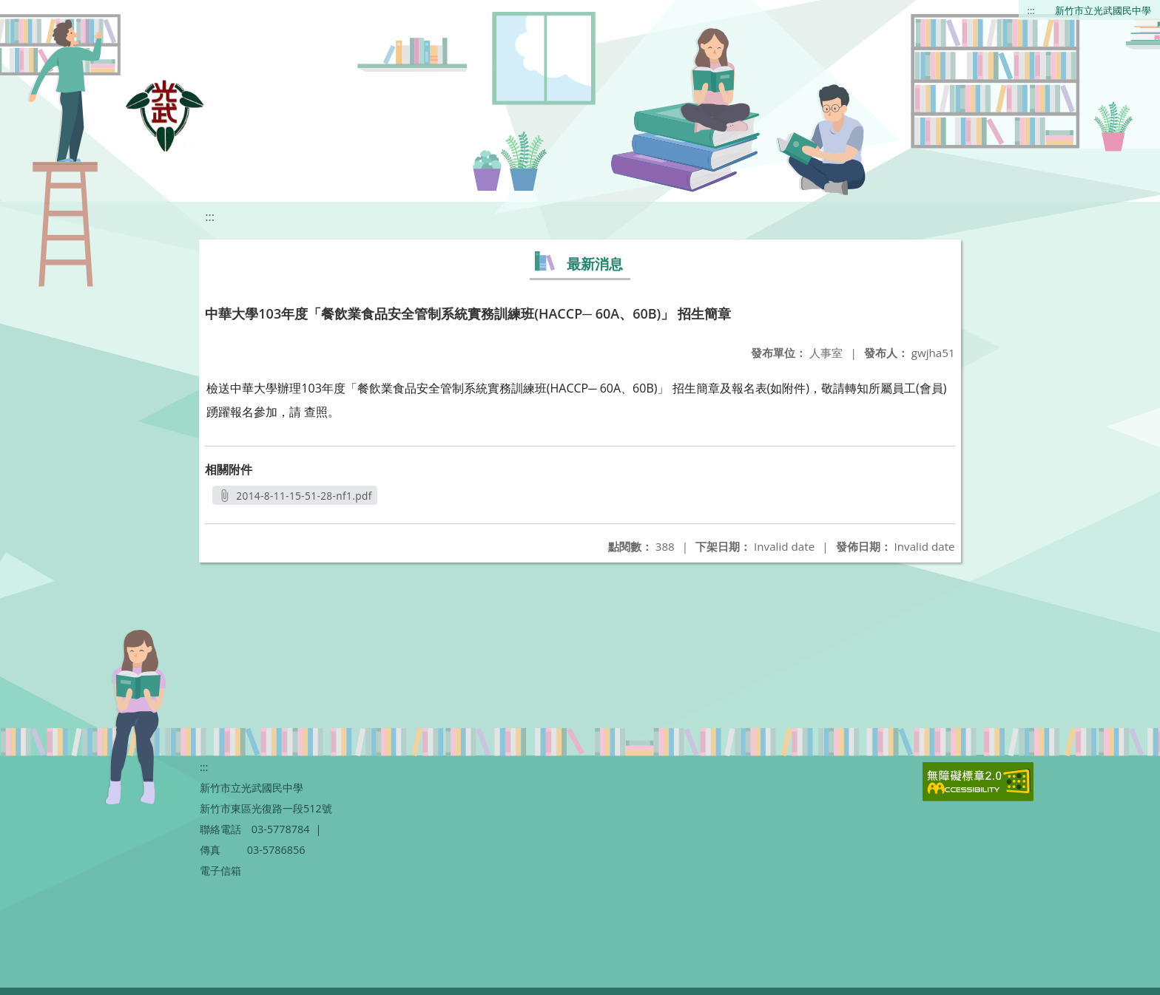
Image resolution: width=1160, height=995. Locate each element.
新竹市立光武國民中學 (1103, 10)
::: (1031, 10)
